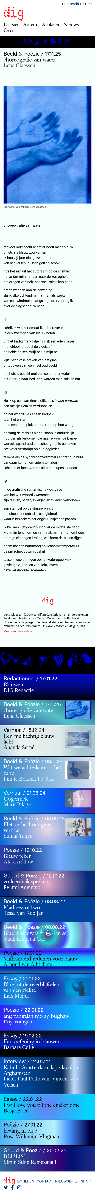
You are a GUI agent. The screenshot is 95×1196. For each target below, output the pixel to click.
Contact (45, 1181)
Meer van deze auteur (18, 631)
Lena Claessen (19, 65)
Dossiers (12, 24)
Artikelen (51, 24)
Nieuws (71, 24)
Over (9, 30)
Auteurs (31, 24)
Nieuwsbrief (67, 1181)
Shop (86, 1181)
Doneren (25, 1181)
